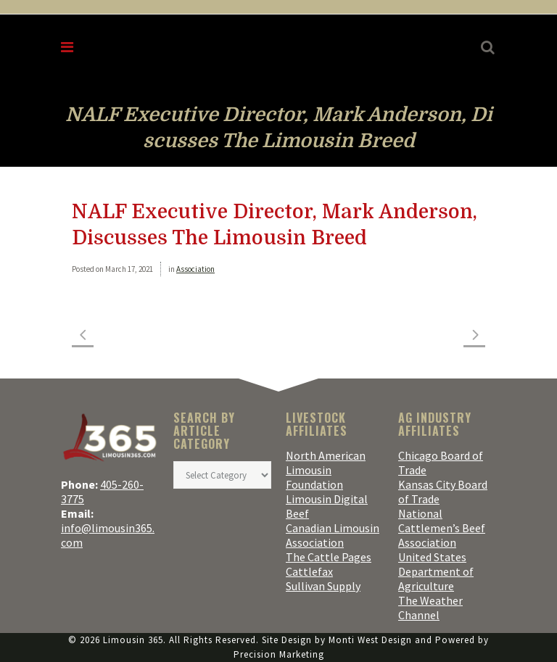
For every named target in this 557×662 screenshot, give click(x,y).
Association (195, 269)
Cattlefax (309, 571)
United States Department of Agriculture (436, 571)
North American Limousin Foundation (326, 470)
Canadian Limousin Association (332, 535)
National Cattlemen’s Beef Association (441, 528)
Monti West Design (370, 640)
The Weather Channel (430, 607)
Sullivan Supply (323, 586)
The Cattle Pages (328, 557)
